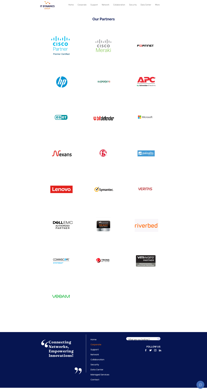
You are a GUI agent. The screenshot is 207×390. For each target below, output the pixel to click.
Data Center (97, 369)
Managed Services (97, 374)
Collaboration (97, 359)
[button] (82, 5)
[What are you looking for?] (139, 339)
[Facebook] (145, 350)
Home (94, 339)
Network (95, 354)
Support (95, 349)
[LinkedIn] (160, 350)
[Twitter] (150, 350)
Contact (95, 379)
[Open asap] (200, 385)
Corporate (96, 344)
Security (95, 364)
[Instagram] (155, 350)
